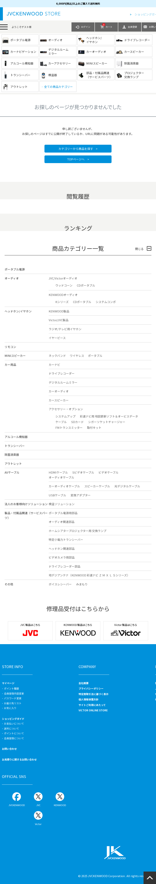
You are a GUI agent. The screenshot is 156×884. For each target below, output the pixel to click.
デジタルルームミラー (63, 382)
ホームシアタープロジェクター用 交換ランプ (77, 531)
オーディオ (12, 278)
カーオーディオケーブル (64, 486)
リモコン (10, 347)
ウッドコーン (63, 285)
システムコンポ (106, 302)
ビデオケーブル (108, 472)
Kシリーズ (62, 302)
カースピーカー (59, 400)
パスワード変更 (12, 698)
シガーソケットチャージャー (106, 422)
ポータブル (95, 356)
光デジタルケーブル (127, 486)
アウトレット (13, 464)
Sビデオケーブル (83, 472)
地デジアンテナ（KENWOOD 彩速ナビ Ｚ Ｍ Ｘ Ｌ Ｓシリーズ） (89, 575)
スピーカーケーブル (97, 486)
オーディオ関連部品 (61, 522)
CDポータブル (86, 285)
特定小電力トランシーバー (66, 540)
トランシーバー (15, 446)
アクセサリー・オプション (66, 409)
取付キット (94, 428)
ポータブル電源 (15, 269)
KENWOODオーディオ (63, 295)
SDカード (77, 422)
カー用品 (10, 365)
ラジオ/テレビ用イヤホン (65, 329)
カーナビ (54, 365)
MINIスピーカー (15, 356)
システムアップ (65, 416)
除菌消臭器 (12, 455)
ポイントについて (14, 733)
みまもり (82, 584)
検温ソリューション (62, 504)
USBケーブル (57, 495)
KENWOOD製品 (59, 311)
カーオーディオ (59, 391)
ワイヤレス (77, 356)
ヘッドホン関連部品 (62, 549)
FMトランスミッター (69, 428)
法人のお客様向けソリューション (26, 504)
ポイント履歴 (11, 688)
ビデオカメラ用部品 (62, 557)
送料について (11, 728)
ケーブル (61, 422)
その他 (9, 584)
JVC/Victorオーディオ (63, 278)
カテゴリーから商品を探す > (78, 149)
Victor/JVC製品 (58, 320)
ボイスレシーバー (60, 584)
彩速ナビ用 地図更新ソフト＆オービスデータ (109, 416)
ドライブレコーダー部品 (64, 566)
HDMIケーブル (58, 472)
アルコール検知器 (16, 437)
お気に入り (10, 708)
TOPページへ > (78, 159)
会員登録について (14, 738)
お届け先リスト (12, 703)
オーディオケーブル (61, 477)
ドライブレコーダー (62, 373)
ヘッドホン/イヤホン (18, 311)
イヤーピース (57, 338)
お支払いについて (14, 723)
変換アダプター (81, 495)
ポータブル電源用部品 (63, 513)
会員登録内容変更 (14, 693)
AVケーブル (12, 472)
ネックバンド (57, 356)
